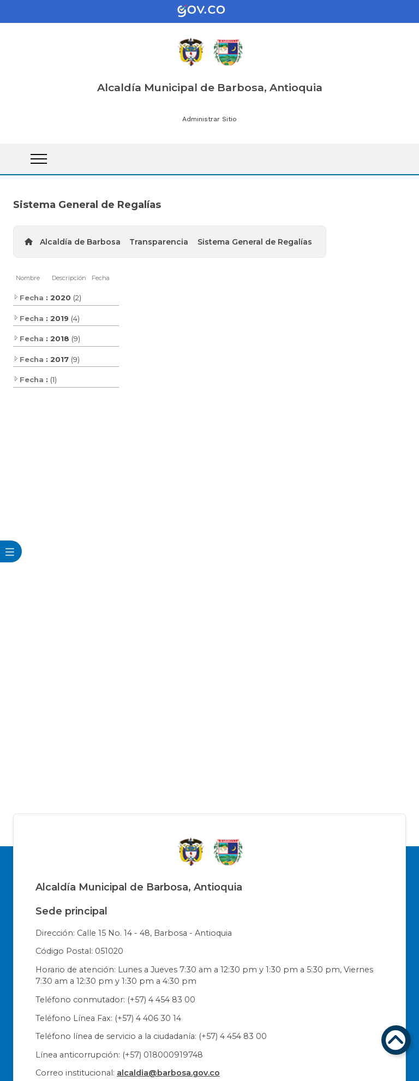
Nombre (28, 278)
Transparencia (158, 242)
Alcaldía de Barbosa (80, 242)
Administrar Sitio (209, 119)
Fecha (101, 278)
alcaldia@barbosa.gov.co (168, 1073)
